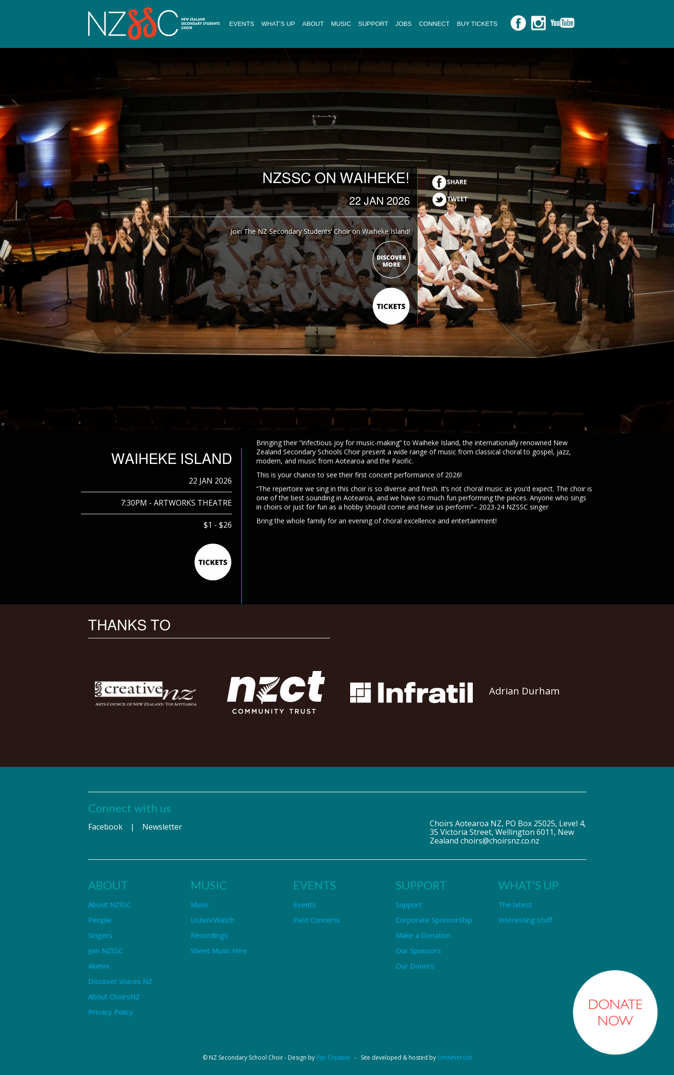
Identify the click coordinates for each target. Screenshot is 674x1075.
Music (341, 23)
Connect (434, 23)
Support (373, 23)
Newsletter (162, 826)
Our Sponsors (418, 950)
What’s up (279, 23)
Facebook (105, 826)
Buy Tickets (477, 23)
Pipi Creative (333, 1057)
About (313, 23)
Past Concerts (316, 920)
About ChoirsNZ (114, 996)
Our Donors (415, 966)
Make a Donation (423, 935)
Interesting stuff (525, 920)
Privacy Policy (110, 1012)
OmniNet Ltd (454, 1057)
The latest (515, 904)
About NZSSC (109, 904)
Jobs (403, 23)
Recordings (209, 935)
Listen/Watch (212, 920)
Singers (100, 935)
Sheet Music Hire (219, 950)
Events (241, 23)
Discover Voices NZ (120, 981)
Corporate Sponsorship (434, 920)
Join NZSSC (105, 950)
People (100, 920)
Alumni (98, 966)
